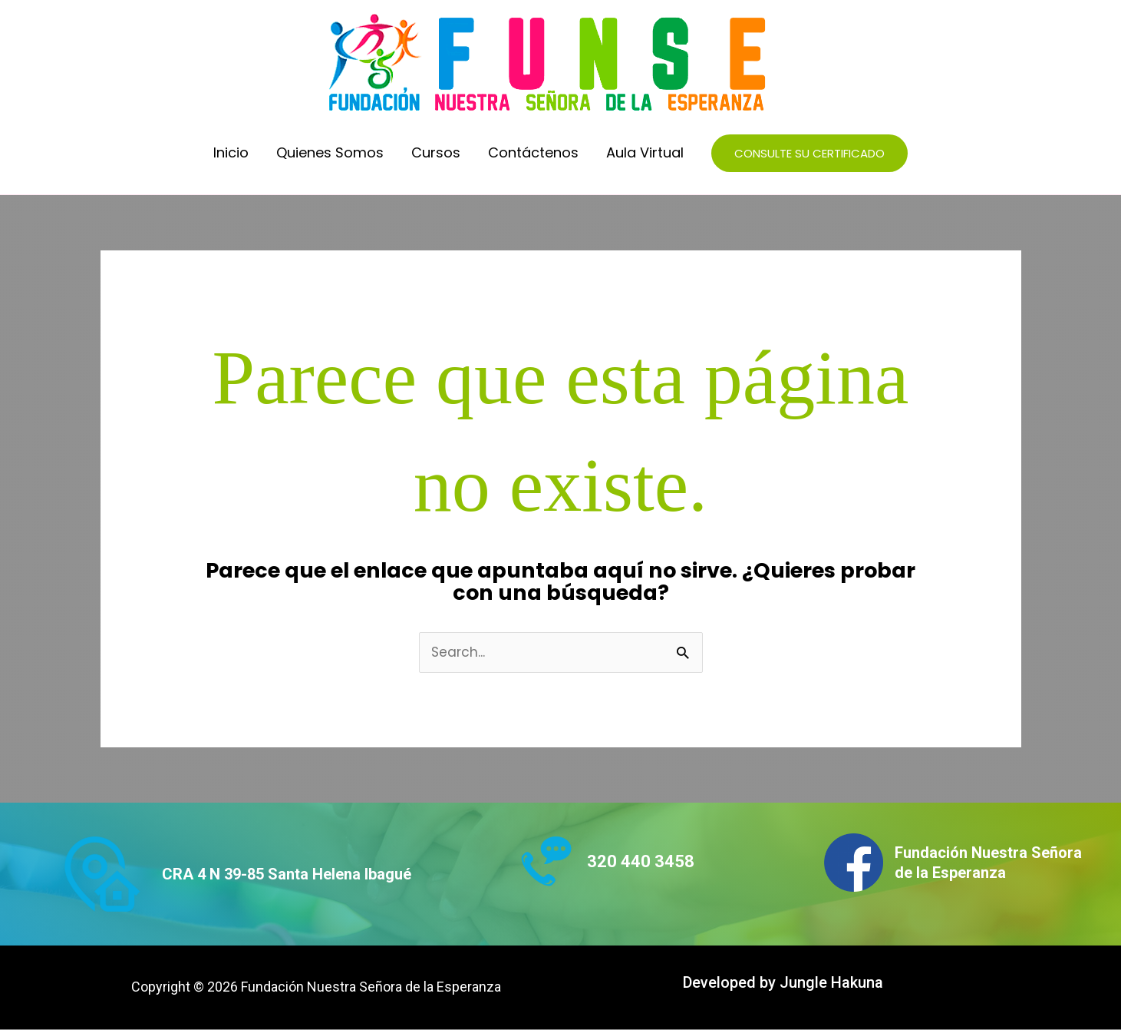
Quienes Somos (330, 152)
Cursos (435, 152)
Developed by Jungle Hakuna (783, 983)
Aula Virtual (645, 152)
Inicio (231, 152)
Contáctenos (533, 152)
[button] (809, 153)
